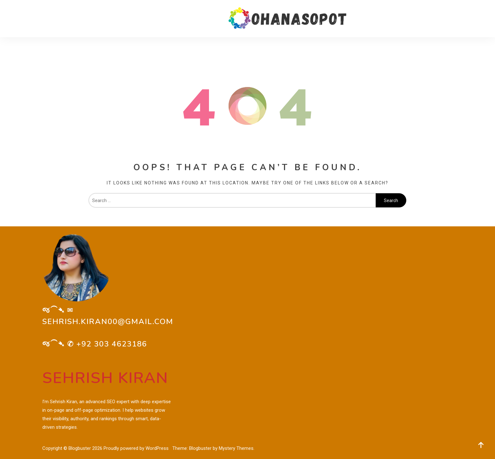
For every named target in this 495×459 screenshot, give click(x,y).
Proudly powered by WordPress (137, 448)
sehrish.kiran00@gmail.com (107, 322)
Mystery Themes (236, 448)
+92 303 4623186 (111, 344)
